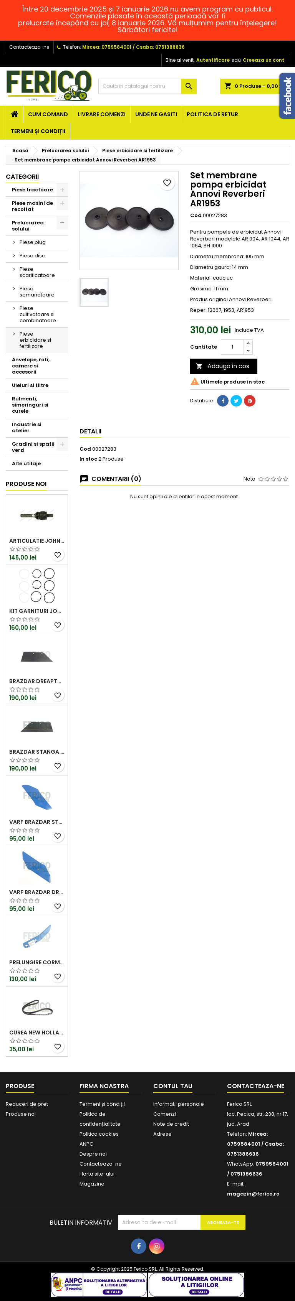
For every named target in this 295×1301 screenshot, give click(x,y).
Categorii (22, 176)
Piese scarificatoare (37, 272)
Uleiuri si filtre (30, 385)
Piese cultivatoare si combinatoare (38, 314)
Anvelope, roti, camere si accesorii (31, 365)
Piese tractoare (32, 189)
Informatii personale (178, 1104)
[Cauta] (147, 86)
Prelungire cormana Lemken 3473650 (37, 962)
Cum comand (48, 114)
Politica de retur (212, 114)
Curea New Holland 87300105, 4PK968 (37, 1032)
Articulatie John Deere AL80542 (37, 541)
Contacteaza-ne (29, 47)
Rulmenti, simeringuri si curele (30, 405)
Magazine (92, 1183)
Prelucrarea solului (28, 225)
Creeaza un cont (263, 60)
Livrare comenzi (102, 114)
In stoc (88, 459)
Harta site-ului (97, 1173)
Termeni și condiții (38, 131)
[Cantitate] (232, 347)
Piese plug (33, 242)
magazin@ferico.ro (253, 1193)
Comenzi (164, 1114)
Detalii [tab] (90, 431)
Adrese (162, 1134)
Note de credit (171, 1124)
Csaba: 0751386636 (160, 47)
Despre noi (93, 1154)
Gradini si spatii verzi (33, 447)
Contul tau (172, 1086)
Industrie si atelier (26, 427)
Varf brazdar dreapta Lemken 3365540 (37, 892)
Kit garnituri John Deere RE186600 (37, 611)
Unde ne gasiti (156, 114)
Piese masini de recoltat (32, 206)
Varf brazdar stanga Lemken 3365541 (37, 822)
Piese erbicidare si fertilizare (35, 340)
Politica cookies (99, 1134)
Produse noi (26, 483)
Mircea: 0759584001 (106, 47)
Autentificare (213, 60)
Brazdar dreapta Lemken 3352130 (37, 681)
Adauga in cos (222, 366)
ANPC (86, 1144)
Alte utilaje (26, 463)
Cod (196, 215)
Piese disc (32, 255)
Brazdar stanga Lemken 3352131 (37, 752)
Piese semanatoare (37, 291)
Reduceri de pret (27, 1104)
